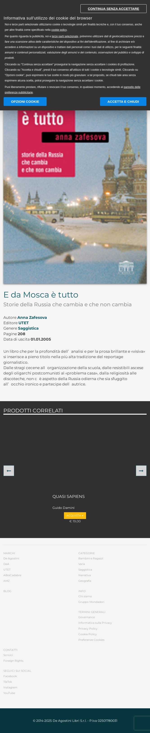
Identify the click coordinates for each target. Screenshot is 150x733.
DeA (6, 564)
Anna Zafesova (32, 317)
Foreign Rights (13, 660)
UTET (23, 323)
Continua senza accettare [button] (113, 9)
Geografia (84, 580)
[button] (8, 470)
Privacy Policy (88, 628)
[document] (75, 48)
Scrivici (8, 655)
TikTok (7, 681)
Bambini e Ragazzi (90, 558)
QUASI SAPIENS (68, 497)
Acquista (75, 515)
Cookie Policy (87, 634)
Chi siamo (85, 596)
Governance (86, 617)
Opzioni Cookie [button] (25, 101)
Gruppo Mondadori (91, 602)
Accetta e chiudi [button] (123, 101)
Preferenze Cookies (91, 639)
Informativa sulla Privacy (95, 622)
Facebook (10, 676)
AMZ (6, 580)
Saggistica (28, 328)
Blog (7, 591)
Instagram (10, 687)
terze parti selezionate (65, 36)
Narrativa (84, 575)
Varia (81, 564)
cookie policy (59, 29)
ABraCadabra (12, 575)
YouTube (9, 693)
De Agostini (11, 558)
